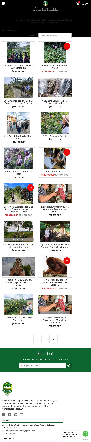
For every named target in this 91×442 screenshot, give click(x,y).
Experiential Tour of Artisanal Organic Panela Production (76, 206)
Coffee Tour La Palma (45, 154)
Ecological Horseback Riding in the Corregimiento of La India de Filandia (76, 158)
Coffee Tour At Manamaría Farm (15, 155)
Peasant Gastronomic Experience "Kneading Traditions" (15, 298)
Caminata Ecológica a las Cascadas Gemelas (15, 114)
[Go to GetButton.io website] (85, 439)
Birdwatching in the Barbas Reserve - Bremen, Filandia (75, 72)
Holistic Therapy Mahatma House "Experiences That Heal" (15, 253)
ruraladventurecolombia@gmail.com (64, 376)
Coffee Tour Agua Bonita (76, 114)
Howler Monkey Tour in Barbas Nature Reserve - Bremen (45, 251)
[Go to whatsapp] (85, 434)
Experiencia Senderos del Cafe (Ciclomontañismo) (45, 206)
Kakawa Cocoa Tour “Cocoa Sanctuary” (76, 250)
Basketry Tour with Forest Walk (45, 70)
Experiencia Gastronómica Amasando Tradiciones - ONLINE (15, 207)
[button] (75, 35)
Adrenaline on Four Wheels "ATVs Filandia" (15, 70)
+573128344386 (54, 379)
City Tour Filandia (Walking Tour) (45, 114)
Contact (5, 409)
